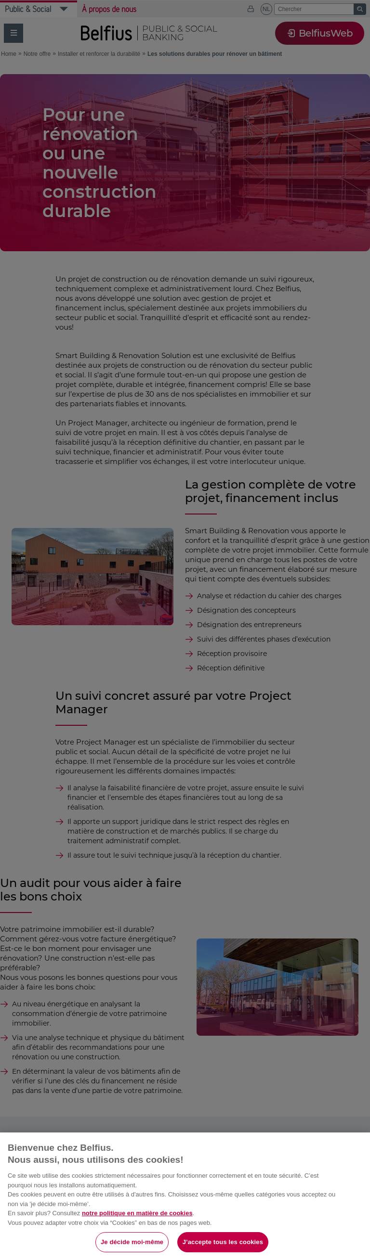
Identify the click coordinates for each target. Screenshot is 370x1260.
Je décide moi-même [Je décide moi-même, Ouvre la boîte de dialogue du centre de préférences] (132, 1242)
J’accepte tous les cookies (223, 1242)
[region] (185, 1196)
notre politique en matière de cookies (137, 1213)
